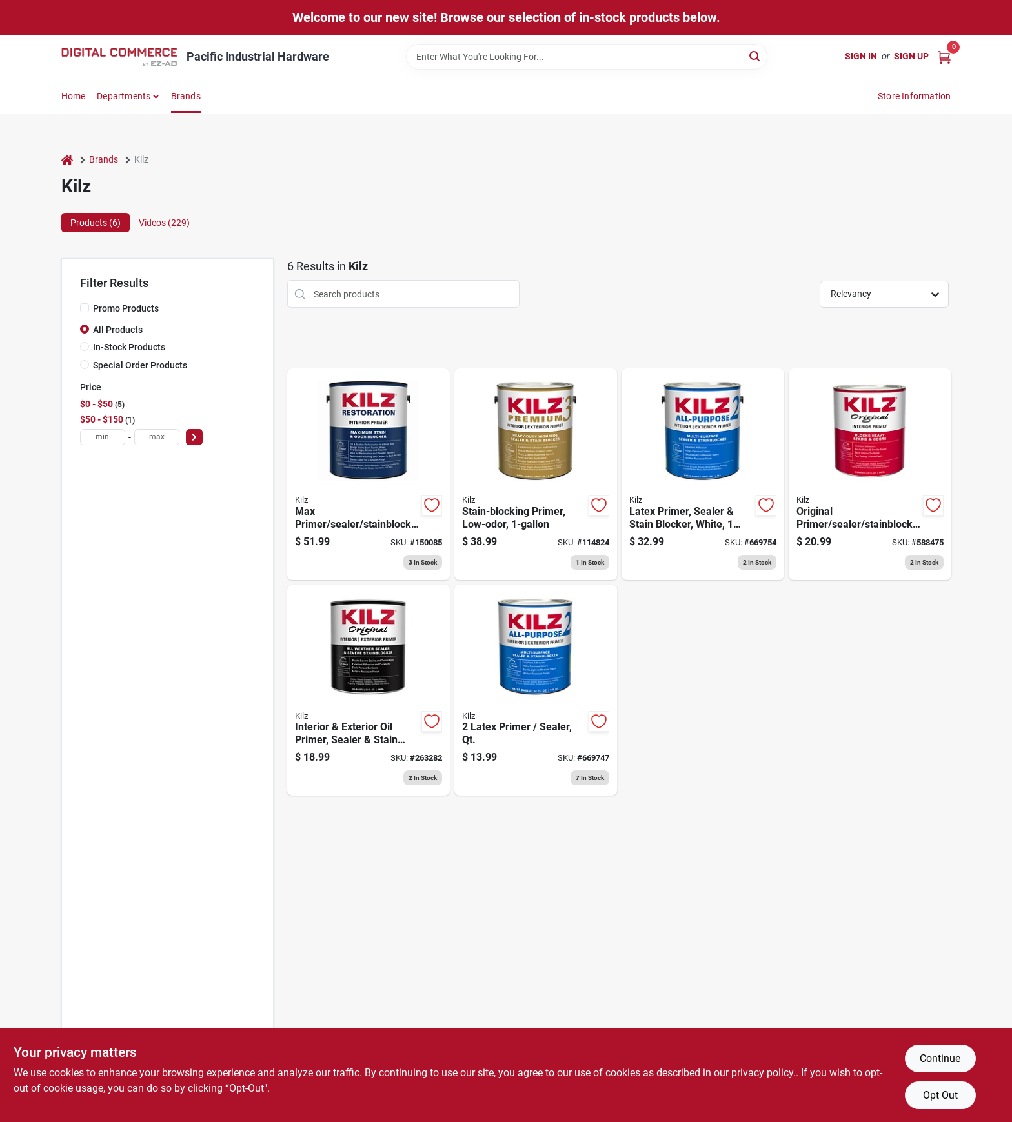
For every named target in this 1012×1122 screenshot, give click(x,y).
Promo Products (126, 308)
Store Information (914, 96)
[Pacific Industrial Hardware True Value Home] (119, 57)
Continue (940, 1058)
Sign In (861, 56)
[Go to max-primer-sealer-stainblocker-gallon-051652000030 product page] (368, 474)
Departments (123, 96)
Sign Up (911, 56)
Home (73, 96)
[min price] (102, 437)
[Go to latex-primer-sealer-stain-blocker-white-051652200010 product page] (703, 474)
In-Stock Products (129, 347)
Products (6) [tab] (95, 222)
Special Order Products (140, 365)
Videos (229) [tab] (164, 222)
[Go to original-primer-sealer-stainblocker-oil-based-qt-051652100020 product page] (870, 474)
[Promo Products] (84, 307)
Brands (186, 96)
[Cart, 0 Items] (944, 56)
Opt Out (940, 1095)
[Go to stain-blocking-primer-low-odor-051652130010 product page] (535, 474)
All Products (118, 329)
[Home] (67, 159)
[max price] (156, 437)
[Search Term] (586, 57)
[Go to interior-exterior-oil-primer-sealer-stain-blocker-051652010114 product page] (368, 690)
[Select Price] (194, 437)
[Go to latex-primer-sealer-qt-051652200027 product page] (535, 690)
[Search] (755, 55)
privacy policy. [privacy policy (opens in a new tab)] (763, 1073)
